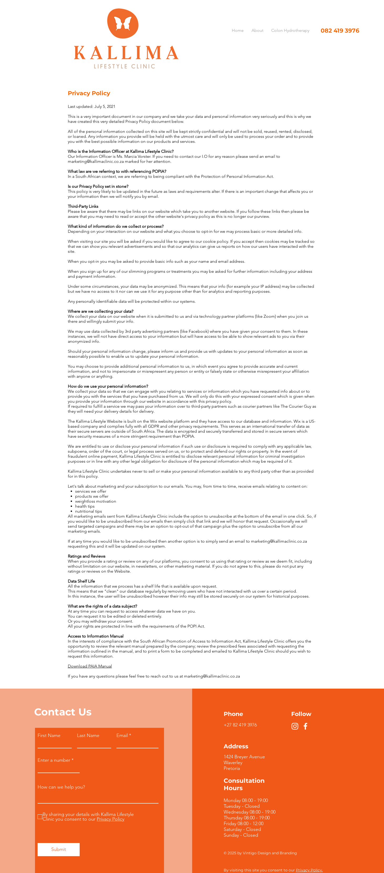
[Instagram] (294, 726)
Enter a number (54, 760)
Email (122, 735)
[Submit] (59, 849)
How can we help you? (61, 787)
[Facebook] (305, 726)
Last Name (88, 735)
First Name (49, 735)
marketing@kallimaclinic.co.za (96, 161)
